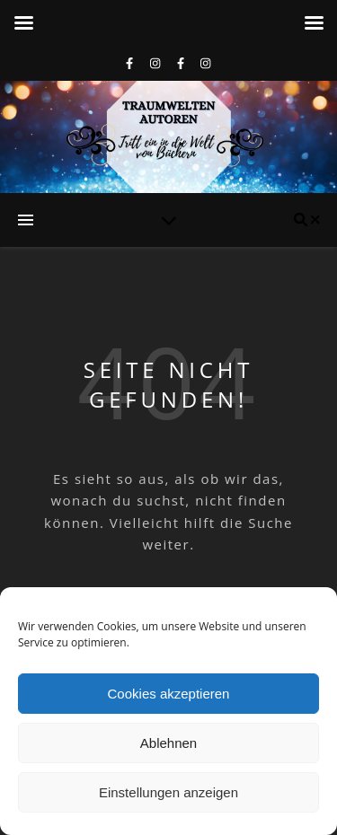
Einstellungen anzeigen (168, 792)
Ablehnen (168, 743)
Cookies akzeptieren (169, 693)
